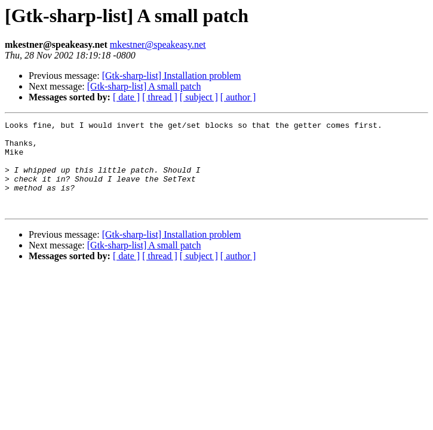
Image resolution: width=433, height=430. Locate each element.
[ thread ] (159, 97)
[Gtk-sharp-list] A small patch (144, 86)
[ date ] (126, 97)
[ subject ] (199, 97)
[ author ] (238, 97)
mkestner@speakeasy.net (158, 44)
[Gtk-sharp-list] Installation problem (171, 75)
